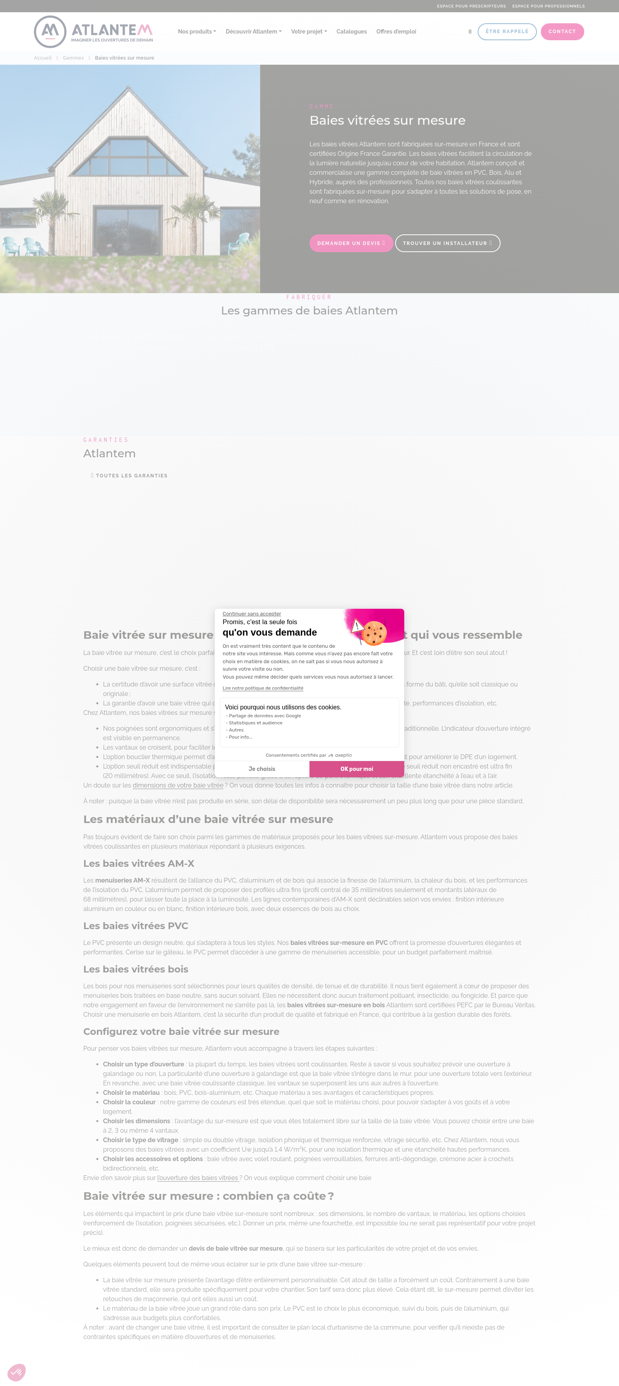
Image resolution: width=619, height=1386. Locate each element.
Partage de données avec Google (265, 715)
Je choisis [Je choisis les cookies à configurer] (262, 769)
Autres (236, 730)
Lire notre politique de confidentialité (263, 688)
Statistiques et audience (256, 723)
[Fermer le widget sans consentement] (252, 614)
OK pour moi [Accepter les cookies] (357, 769)
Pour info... (240, 737)
